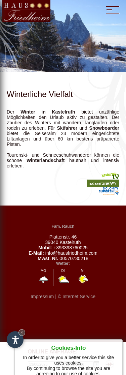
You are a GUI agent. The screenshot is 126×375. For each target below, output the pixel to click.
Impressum (42, 296)
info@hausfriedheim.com (71, 253)
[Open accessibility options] (15, 339)
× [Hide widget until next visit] (21, 332)
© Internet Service (76, 296)
